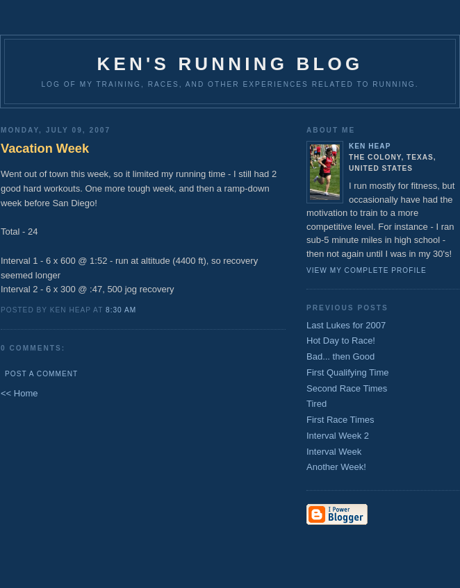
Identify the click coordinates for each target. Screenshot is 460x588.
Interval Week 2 (337, 435)
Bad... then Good (340, 356)
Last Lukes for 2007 (346, 325)
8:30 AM (121, 310)
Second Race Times (346, 388)
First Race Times (340, 419)
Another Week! (336, 467)
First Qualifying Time (347, 372)
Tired (316, 403)
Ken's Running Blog (230, 63)
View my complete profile (366, 270)
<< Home (19, 393)
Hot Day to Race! (340, 340)
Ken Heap (370, 146)
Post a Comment (41, 374)
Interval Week (333, 451)
